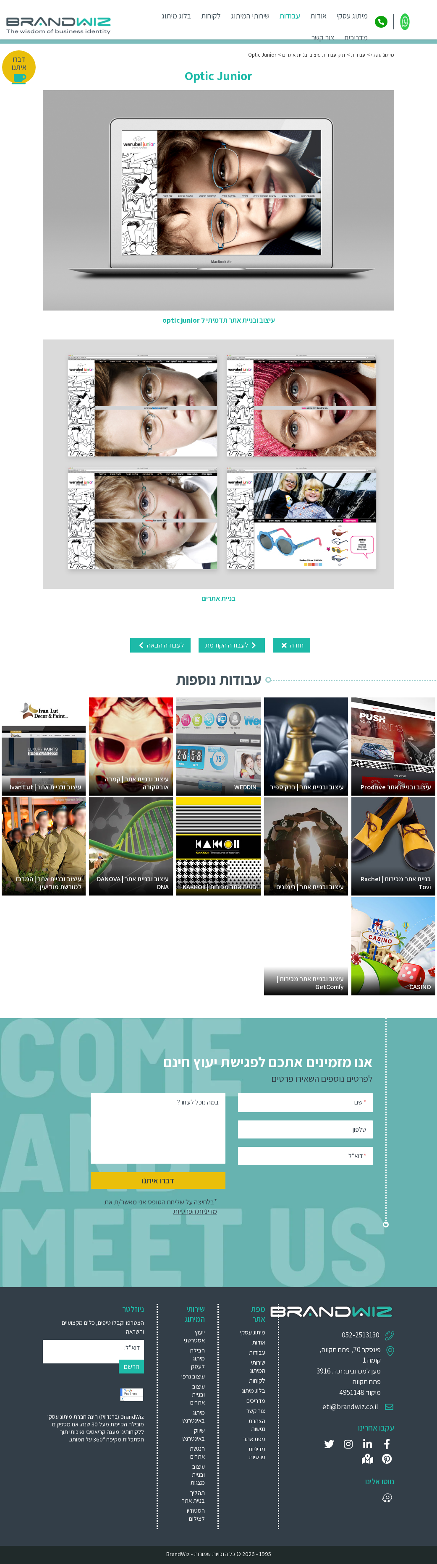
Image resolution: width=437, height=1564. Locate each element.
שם (360, 1102)
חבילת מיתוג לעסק (197, 1358)
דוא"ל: (132, 1347)
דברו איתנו (158, 1180)
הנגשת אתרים (197, 1452)
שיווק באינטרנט (193, 1434)
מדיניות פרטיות (257, 1453)
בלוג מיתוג (176, 16)
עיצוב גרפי (193, 1376)
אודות (318, 16)
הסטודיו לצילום (196, 1514)
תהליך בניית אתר (193, 1496)
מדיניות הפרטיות (195, 1211)
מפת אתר (254, 1439)
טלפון (359, 1129)
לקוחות (211, 16)
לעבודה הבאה (160, 645)
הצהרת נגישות (257, 1425)
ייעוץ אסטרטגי (194, 1336)
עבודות (290, 16)
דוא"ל (357, 1155)
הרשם (131, 1366)
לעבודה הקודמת (231, 645)
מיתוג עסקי (352, 16)
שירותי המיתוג (250, 16)
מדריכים (356, 37)
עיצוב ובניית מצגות (198, 1474)
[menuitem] (191, 1336)
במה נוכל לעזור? (198, 1102)
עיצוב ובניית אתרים (197, 1394)
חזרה (292, 645)
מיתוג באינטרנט (193, 1416)
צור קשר (322, 37)
